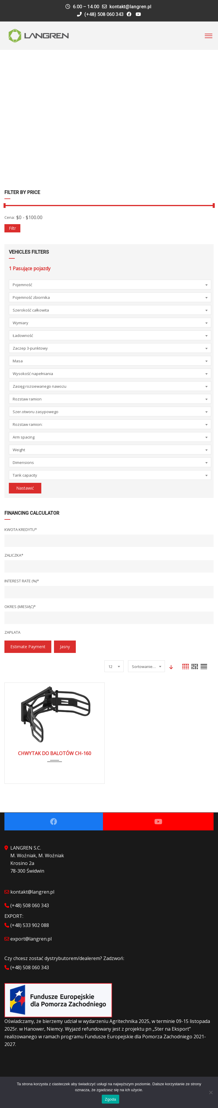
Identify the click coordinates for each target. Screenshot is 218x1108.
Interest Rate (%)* (21, 581)
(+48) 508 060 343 (100, 14)
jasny (65, 646)
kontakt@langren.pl (130, 6)
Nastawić (25, 488)
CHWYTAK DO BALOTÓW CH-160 (54, 753)
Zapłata (12, 632)
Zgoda (110, 1099)
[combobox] (110, 284)
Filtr (12, 228)
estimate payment (27, 646)
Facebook (53, 821)
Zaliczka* (13, 555)
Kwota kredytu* (20, 529)
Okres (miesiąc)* (20, 606)
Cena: (9, 217)
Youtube (158, 821)
